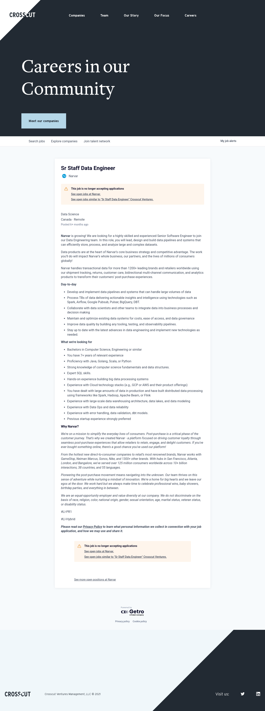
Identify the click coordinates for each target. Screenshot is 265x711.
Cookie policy (140, 621)
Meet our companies (44, 121)
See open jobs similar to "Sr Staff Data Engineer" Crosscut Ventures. (112, 199)
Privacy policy (122, 621)
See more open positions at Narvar (95, 579)
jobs (37, 141)
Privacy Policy (92, 527)
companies (64, 141)
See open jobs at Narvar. (86, 194)
